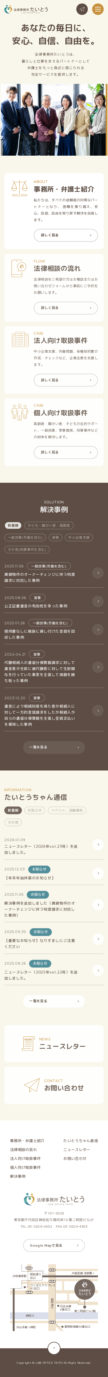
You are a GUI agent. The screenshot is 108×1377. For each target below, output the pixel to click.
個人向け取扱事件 (25, 1170)
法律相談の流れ (23, 1152)
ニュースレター (76, 1152)
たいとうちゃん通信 (80, 1143)
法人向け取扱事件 (25, 1161)
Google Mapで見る (46, 1247)
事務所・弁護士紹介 (27, 1143)
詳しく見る (50, 235)
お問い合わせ (74, 1161)
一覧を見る (38, 749)
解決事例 (17, 1179)
